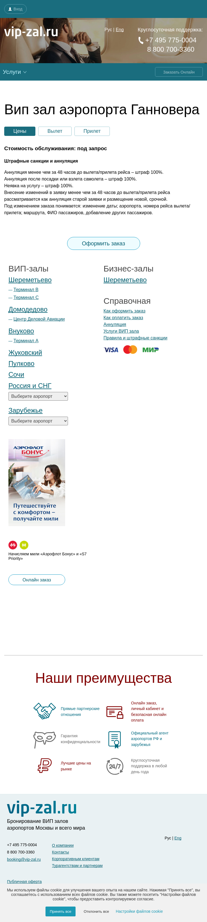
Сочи (16, 374)
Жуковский (25, 352)
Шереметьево (30, 280)
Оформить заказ (103, 243)
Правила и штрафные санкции (135, 338)
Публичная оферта (24, 881)
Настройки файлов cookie (139, 911)
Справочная (127, 300)
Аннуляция (115, 324)
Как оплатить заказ (123, 317)
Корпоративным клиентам (75, 859)
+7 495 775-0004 (167, 40)
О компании (63, 845)
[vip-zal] (41, 809)
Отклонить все (96, 911)
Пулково (21, 363)
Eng (120, 29)
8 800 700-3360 (169, 49)
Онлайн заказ (36, 580)
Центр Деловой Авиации (39, 319)
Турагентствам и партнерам (77, 865)
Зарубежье (25, 410)
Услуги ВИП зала (121, 331)
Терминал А (25, 340)
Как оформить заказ (124, 311)
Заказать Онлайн (179, 72)
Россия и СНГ (29, 385)
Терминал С (26, 297)
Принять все (60, 911)
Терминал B (25, 289)
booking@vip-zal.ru (24, 859)
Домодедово (27, 309)
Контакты (60, 852)
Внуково (21, 331)
